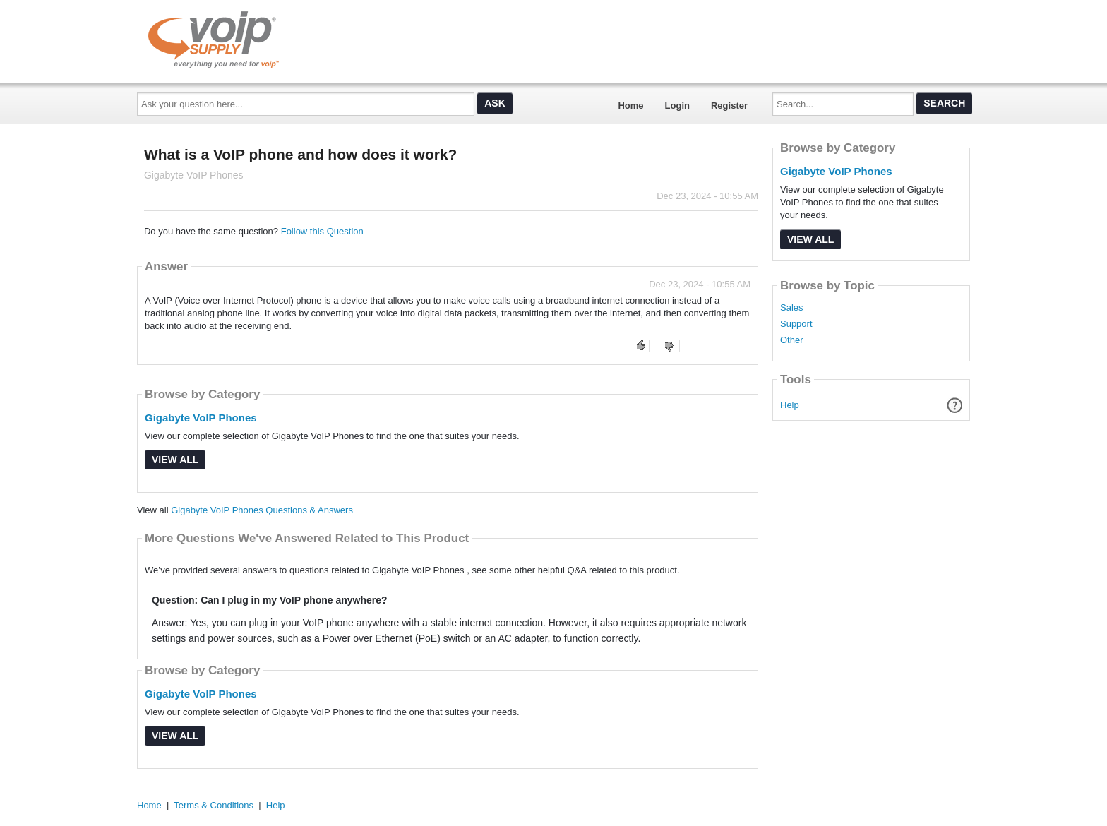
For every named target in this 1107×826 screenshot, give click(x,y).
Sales (791, 308)
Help (789, 405)
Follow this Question (322, 231)
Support (796, 324)
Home (630, 105)
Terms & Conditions (213, 805)
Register (729, 105)
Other (791, 340)
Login (677, 105)
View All (175, 459)
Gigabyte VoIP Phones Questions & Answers (262, 510)
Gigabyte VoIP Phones (201, 418)
